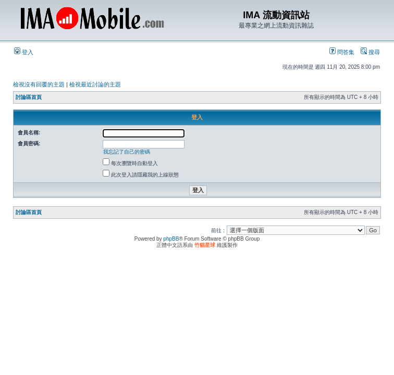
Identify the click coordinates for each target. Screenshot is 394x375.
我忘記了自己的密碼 (126, 152)
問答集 (341, 52)
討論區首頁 (29, 97)
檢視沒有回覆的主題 (39, 84)
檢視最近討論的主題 (95, 84)
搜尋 (370, 52)
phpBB (171, 239)
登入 (23, 52)
